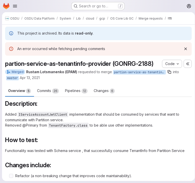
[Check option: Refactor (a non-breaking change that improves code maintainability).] (11, 176)
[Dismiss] (184, 49)
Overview (19, 91)
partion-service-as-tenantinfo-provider (140, 72)
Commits (48, 91)
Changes (104, 91)
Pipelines (76, 91)
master (12, 78)
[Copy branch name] (169, 72)
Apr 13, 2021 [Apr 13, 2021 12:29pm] (30, 77)
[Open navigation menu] (15, 6)
